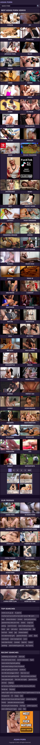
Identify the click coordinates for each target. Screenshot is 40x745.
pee (8, 629)
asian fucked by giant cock (16, 645)
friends (4, 702)
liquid (31, 660)
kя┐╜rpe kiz (29, 645)
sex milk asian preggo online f (10, 673)
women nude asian (22, 660)
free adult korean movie (8, 660)
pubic (30, 636)
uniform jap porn (32, 705)
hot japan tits (5, 696)
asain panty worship (30, 619)
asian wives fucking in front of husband (13, 666)
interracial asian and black (28, 676)
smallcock (22, 669)
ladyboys (11, 683)
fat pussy (12, 689)
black (35, 636)
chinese (20, 619)
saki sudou (14, 629)
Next (29, 470)
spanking (4, 645)
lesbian (23, 622)
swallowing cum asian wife (9, 656)
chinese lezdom (23, 632)
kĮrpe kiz (24, 642)
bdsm (3, 629)
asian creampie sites (25, 629)
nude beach (5, 639)
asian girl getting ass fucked (10, 669)
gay (16, 632)
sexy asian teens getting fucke (10, 676)
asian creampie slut (15, 639)
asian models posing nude (26, 626)
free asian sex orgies (21, 679)
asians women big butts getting (11, 663)
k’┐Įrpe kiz (18, 613)
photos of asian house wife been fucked (13, 699)
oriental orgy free (31, 699)
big (34, 629)
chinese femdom (11, 619)
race (21, 696)
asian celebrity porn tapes (9, 709)
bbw (3, 619)
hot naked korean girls (8, 636)
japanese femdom (22, 636)
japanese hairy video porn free (10, 622)
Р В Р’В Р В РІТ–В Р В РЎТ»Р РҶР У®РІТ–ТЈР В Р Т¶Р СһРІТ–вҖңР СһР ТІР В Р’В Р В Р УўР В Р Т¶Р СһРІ (18, 616)
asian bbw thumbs (7, 642)
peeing (4, 626)
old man (4, 683)
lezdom (31, 642)
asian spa (21, 656)
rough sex (30, 622)
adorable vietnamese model (16, 702)
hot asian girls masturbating (10, 705)
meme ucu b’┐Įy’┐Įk (7, 613)
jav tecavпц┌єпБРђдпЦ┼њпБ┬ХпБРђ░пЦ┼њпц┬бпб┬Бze (18, 686)
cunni (25, 639)
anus (20, 709)
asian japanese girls (7, 679)
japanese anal (33, 679)
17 (12, 696)
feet (24, 709)
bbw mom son (25, 673)
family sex (4, 689)
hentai (11, 632)
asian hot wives (12, 626)
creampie (17, 642)
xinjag (16, 696)
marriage (22, 705)
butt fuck (4, 632)
